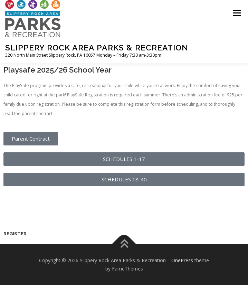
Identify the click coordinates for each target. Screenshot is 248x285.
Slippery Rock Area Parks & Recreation (96, 47)
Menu (236, 13)
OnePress (182, 260)
